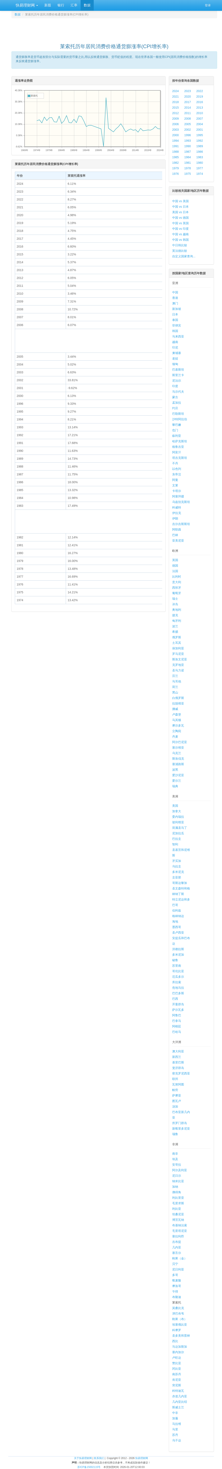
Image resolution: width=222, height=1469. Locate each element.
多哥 (175, 1275)
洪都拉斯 (178, 949)
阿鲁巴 (176, 1015)
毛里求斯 (178, 1203)
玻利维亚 (178, 822)
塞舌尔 (176, 1253)
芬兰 (175, 676)
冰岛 (175, 604)
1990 (187, 146)
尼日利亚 (178, 1269)
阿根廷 (176, 1026)
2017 (187, 102)
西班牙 (176, 587)
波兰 (175, 626)
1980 (199, 162)
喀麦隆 (176, 1280)
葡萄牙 (176, 593)
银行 (60, 5)
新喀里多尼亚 (181, 1128)
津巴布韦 (178, 1313)
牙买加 (176, 861)
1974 (199, 173)
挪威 (175, 709)
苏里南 (176, 965)
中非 (175, 1412)
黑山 (175, 692)
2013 (199, 107)
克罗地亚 (178, 665)
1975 (187, 173)
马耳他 (176, 681)
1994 (175, 140)
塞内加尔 (178, 1352)
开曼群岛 (178, 1004)
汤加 (175, 1106)
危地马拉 (178, 987)
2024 (175, 91)
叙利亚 (176, 435)
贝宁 (175, 1264)
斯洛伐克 (178, 758)
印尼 (175, 347)
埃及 (175, 1159)
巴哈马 (176, 1031)
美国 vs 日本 (180, 212)
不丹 (175, 463)
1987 (187, 151)
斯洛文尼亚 (179, 659)
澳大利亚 (178, 1051)
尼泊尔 (176, 380)
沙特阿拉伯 (179, 419)
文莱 (175, 485)
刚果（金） (179, 1258)
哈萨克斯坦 (179, 441)
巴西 (175, 998)
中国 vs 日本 (180, 206)
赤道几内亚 (179, 1396)
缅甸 (175, 364)
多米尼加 (178, 954)
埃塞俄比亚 (179, 1324)
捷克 (175, 615)
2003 (175, 129)
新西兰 (176, 1057)
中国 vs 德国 (180, 217)
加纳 (175, 1186)
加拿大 (176, 811)
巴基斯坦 (178, 369)
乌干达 (176, 1440)
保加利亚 (178, 648)
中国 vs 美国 (180, 201)
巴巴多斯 (178, 993)
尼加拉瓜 (178, 833)
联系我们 (99, 1458)
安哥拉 (176, 1164)
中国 (175, 292)
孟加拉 (176, 402)
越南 (175, 342)
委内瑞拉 (178, 816)
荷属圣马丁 (179, 827)
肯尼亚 (176, 1379)
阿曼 (175, 480)
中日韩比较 (179, 245)
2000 (175, 135)
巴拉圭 (176, 838)
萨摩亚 (176, 1095)
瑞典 (175, 786)
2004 (199, 124)
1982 (175, 162)
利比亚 (176, 1208)
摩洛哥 (176, 1286)
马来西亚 (178, 336)
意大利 (176, 582)
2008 (187, 118)
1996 (187, 135)
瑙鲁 (175, 1134)
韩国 (175, 331)
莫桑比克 (178, 1308)
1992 (199, 140)
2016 (199, 102)
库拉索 (176, 982)
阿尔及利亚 (179, 1170)
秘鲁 (175, 960)
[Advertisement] (114, 28)
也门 (175, 430)
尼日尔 (176, 1175)
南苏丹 (176, 1374)
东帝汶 (176, 474)
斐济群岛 (178, 1068)
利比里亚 (178, 1197)
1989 (199, 146)
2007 (199, 118)
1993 (187, 140)
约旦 (175, 408)
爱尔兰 (176, 780)
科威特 (176, 507)
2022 (199, 91)
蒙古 (175, 397)
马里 (175, 1429)
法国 (175, 571)
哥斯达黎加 (179, 883)
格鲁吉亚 (178, 446)
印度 (175, 386)
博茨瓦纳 (178, 1219)
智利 (175, 844)
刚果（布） (179, 1319)
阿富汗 (176, 452)
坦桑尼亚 (178, 1214)
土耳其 (176, 642)
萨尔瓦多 (178, 1009)
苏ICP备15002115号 (89, 1467)
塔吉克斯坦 (179, 457)
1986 (199, 151)
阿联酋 (176, 529)
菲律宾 (176, 325)
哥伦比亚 (178, 971)
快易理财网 (26, 5)
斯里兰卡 (178, 375)
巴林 (175, 535)
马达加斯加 (179, 1346)
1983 (199, 157)
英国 (175, 560)
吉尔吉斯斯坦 (181, 524)
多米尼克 (178, 872)
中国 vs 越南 (180, 234)
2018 (175, 102)
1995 (199, 135)
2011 (187, 113)
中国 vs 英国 (180, 223)
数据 (87, 5)
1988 (175, 151)
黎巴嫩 (176, 424)
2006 (175, 124)
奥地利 (176, 609)
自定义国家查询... (183, 256)
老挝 (175, 358)
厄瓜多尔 (178, 976)
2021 (175, 96)
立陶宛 (176, 731)
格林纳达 (178, 916)
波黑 (175, 769)
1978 (187, 168)
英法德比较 (179, 250)
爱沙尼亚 (178, 775)
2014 (187, 107)
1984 (187, 157)
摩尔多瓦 (178, 725)
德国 (175, 565)
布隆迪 (176, 1297)
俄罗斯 (176, 637)
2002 (187, 129)
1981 (187, 162)
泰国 (175, 320)
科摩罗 (176, 1330)
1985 (175, 157)
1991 (175, 146)
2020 (187, 96)
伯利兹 (176, 910)
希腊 (175, 631)
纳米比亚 (178, 1181)
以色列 (176, 469)
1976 (175, 173)
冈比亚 (176, 1368)
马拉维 (176, 1424)
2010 (199, 113)
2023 (187, 91)
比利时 (176, 576)
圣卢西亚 (178, 932)
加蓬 (175, 1418)
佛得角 (176, 1192)
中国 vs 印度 (180, 228)
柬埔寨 (176, 353)
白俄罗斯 (178, 698)
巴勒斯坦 (178, 413)
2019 (199, 96)
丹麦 (175, 736)
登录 (208, 5)
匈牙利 (176, 620)
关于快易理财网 (83, 1458)
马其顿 (176, 720)
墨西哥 (176, 927)
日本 (175, 314)
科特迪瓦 (178, 1390)
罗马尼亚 (178, 653)
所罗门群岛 (179, 1123)
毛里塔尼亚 (179, 1230)
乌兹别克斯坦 (181, 502)
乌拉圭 (176, 866)
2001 (199, 129)
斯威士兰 (178, 1407)
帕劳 (175, 1090)
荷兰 (175, 687)
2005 (187, 124)
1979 (175, 168)
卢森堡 (176, 714)
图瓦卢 (176, 1101)
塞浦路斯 (178, 764)
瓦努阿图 (178, 1084)
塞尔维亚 (178, 747)
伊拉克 (176, 513)
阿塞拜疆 (178, 496)
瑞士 (175, 598)
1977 (199, 168)
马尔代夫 (178, 391)
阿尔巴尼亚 (179, 742)
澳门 (175, 303)
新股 (47, 5)
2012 (175, 113)
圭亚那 (176, 877)
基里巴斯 (178, 1062)
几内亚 (176, 1247)
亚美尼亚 (178, 540)
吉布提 (176, 1242)
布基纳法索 (179, 1225)
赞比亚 (176, 1363)
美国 (175, 805)
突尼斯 (176, 1385)
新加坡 (176, 309)
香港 (175, 298)
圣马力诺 (178, 670)
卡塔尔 (176, 491)
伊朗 (175, 518)
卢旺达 (176, 1357)
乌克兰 (176, 753)
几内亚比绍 (179, 1401)
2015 (175, 107)
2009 (175, 118)
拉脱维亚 (178, 703)
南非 (175, 1153)
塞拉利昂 (178, 1236)
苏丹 (175, 1435)
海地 (175, 921)
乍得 (175, 1291)
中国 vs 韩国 (180, 239)
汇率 (74, 5)
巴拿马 (176, 1020)
